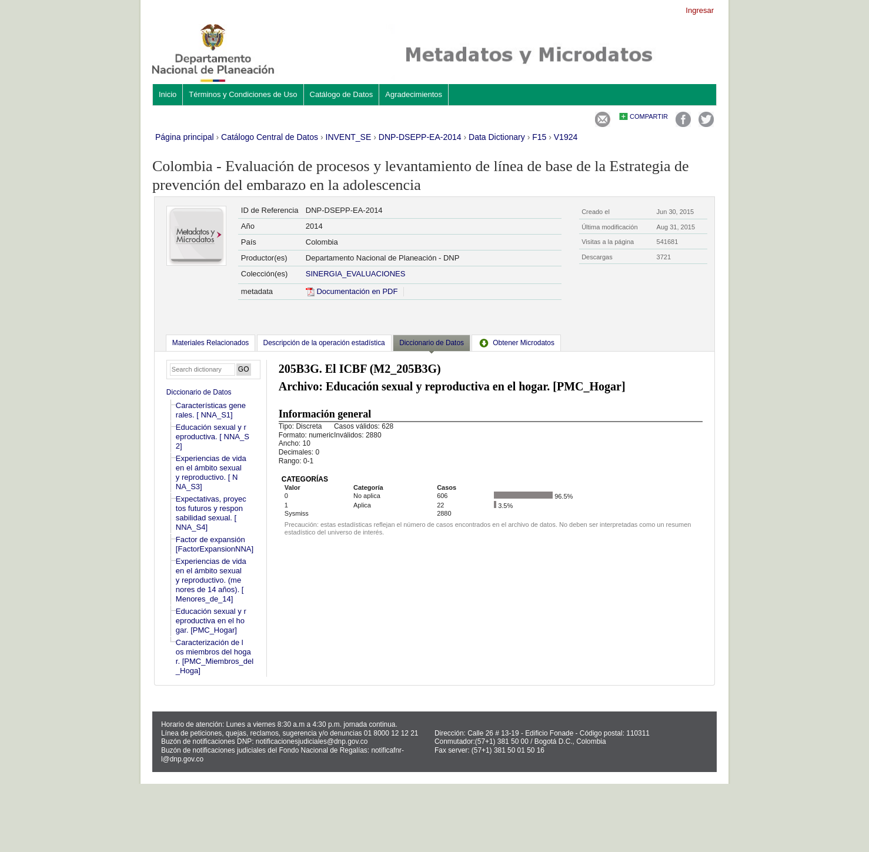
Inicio (167, 94)
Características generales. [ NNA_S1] (211, 410)
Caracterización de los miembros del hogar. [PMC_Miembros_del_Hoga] (214, 656)
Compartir (649, 116)
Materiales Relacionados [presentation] (210, 343)
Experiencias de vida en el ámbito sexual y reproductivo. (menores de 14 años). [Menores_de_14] (211, 580)
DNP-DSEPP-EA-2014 (420, 137)
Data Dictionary (497, 137)
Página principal (184, 137)
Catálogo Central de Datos (269, 137)
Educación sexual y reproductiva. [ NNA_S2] (212, 436)
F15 (539, 137)
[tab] (210, 343)
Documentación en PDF (352, 291)
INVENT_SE (349, 137)
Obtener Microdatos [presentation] (516, 343)
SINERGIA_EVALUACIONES (356, 273)
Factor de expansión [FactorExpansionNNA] (214, 544)
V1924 (565, 137)
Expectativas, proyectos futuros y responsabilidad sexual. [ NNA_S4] (211, 513)
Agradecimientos (413, 94)
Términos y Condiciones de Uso (243, 94)
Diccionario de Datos (199, 392)
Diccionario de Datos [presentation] (431, 343)
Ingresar (700, 10)
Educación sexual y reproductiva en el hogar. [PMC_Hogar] (211, 620)
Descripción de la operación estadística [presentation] (324, 343)
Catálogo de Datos (341, 94)
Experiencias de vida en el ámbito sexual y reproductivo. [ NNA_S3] (211, 472)
